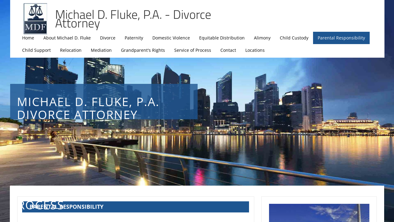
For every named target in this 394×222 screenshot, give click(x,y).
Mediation (101, 50)
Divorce (107, 38)
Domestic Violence (171, 38)
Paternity (134, 38)
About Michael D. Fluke (67, 38)
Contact (228, 50)
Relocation (71, 50)
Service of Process (192, 50)
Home (28, 38)
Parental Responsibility (341, 38)
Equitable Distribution (222, 38)
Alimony (262, 38)
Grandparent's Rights (143, 50)
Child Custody (294, 38)
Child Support (36, 50)
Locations (255, 50)
